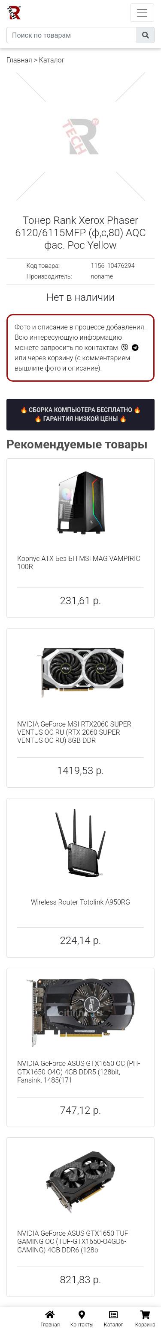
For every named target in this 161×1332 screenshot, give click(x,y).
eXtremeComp (92, 3)
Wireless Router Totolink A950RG (80, 902)
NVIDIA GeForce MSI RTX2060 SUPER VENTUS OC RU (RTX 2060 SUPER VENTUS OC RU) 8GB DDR (74, 732)
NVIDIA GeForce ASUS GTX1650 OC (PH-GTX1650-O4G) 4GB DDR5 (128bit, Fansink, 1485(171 (78, 1071)
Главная (19, 60)
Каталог (51, 60)
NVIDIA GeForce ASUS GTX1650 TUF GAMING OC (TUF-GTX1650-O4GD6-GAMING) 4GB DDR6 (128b (72, 1241)
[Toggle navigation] (142, 12)
